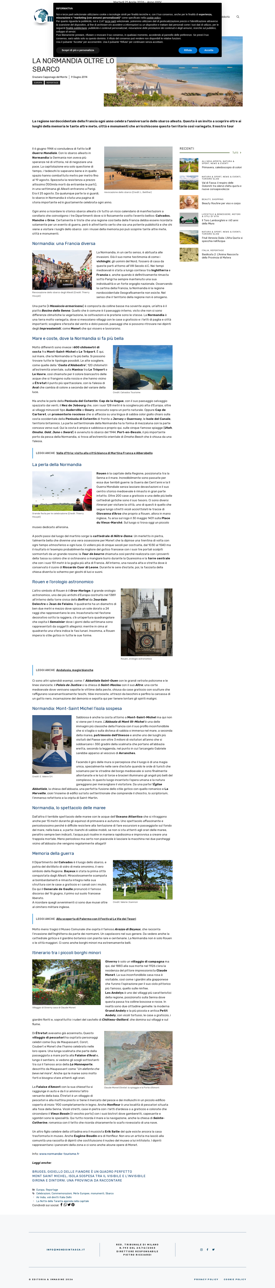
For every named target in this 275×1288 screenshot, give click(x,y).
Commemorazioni (62, 1193)
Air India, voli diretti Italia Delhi (54, 1197)
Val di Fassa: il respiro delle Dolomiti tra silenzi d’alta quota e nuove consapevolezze (222, 186)
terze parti (110, 21)
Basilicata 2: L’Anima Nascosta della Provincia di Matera (220, 256)
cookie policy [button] (153, 17)
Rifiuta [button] (188, 50)
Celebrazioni (43, 1193)
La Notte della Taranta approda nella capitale (62, 1201)
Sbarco (110, 1193)
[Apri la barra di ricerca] (238, 17)
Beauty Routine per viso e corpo (221, 203)
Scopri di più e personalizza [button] (78, 50)
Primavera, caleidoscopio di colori (222, 167)
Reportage (52, 82)
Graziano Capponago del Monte (49, 77)
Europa (38, 82)
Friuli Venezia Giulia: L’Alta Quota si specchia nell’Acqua (222, 239)
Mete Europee (81, 1193)
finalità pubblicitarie (76, 28)
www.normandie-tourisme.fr (59, 1154)
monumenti (97, 1193)
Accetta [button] (208, 50)
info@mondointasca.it (66, 1249)
